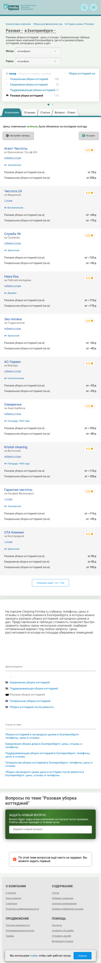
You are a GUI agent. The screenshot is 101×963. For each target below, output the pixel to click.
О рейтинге (11, 903)
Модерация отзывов (62, 941)
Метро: (10, 51)
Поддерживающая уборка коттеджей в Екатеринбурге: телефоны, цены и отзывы (47, 755)
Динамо (12, 293)
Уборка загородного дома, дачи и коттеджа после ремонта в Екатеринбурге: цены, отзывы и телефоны (44, 773)
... (11, 676)
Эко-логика (13, 319)
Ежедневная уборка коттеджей (29, 84)
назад (30, 73)
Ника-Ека (11, 276)
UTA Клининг (14, 532)
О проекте (11, 893)
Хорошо (82, 955)
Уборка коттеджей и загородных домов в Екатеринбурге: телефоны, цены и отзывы (42, 736)
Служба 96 (12, 234)
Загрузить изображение (64, 903)
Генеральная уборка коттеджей (29, 79)
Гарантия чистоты (18, 490)
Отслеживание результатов (20, 930)
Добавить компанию (62, 898)
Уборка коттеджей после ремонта (32, 707)
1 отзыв (8, 200)
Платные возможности (18, 925)
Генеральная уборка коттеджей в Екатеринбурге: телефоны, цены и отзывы (49, 764)
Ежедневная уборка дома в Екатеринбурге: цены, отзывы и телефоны (43, 745)
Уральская (13, 250)
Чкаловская (14, 165)
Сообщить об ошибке (63, 930)
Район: (10, 61)
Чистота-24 (13, 191)
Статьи (55, 893)
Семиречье (12, 404)
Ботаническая (15, 207)
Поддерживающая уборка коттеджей (32, 90)
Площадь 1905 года (19, 421)
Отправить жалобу (61, 936)
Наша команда (13, 898)
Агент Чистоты (16, 148)
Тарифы (10, 936)
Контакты (57, 925)
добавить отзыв (12, 158)
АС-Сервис (12, 362)
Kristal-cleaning (15, 447)
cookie (33, 955)
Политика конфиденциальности (22, 909)
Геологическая (16, 378)
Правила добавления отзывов (67, 909)
